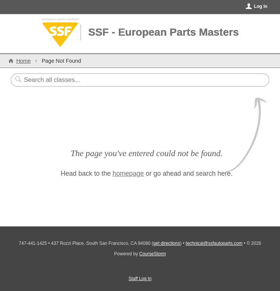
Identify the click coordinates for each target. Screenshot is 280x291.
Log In (261, 6)
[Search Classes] (121, 80)
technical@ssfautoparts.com (214, 243)
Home (23, 61)
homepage (128, 173)
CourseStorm (152, 253)
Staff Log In (139, 278)
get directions (166, 243)
